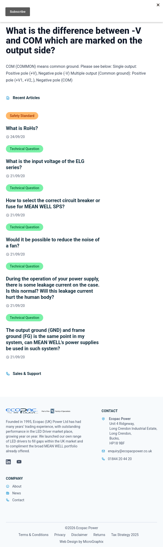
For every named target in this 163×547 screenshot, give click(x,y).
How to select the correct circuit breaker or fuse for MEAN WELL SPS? (53, 203)
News (16, 493)
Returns (99, 535)
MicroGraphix (93, 542)
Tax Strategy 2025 (125, 535)
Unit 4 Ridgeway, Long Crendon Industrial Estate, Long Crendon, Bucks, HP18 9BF (133, 433)
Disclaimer (79, 535)
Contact (18, 500)
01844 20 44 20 (117, 459)
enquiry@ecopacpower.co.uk (127, 451)
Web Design (69, 542)
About (16, 486)
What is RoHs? (22, 128)
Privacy (59, 535)
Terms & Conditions (33, 535)
